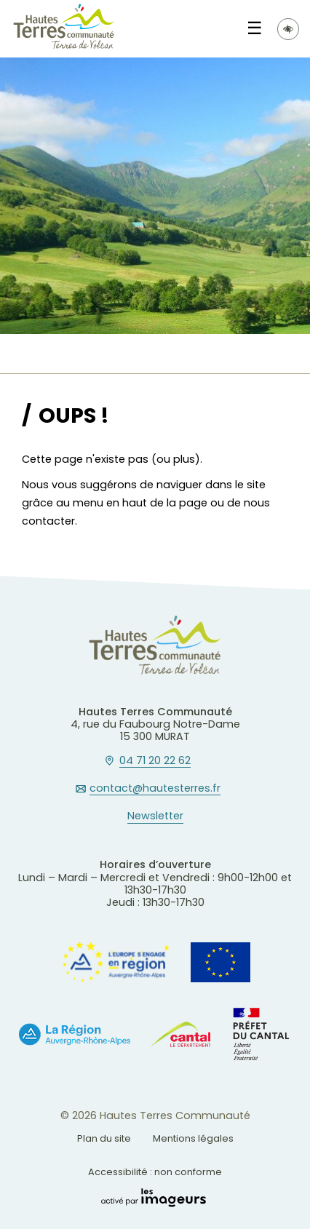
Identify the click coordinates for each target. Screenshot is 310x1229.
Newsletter (155, 816)
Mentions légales (193, 1138)
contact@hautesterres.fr (155, 788)
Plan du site (104, 1138)
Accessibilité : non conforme (155, 1172)
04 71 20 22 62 (155, 761)
